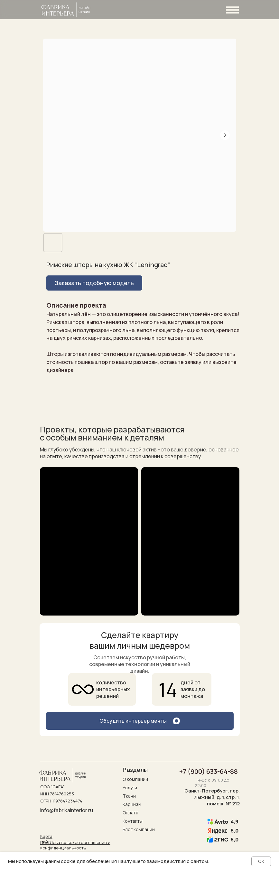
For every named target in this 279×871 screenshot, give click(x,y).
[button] (94, 283)
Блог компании (139, 829)
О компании (135, 779)
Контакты (133, 821)
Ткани (129, 796)
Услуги (130, 787)
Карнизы (132, 804)
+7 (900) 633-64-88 (208, 771)
